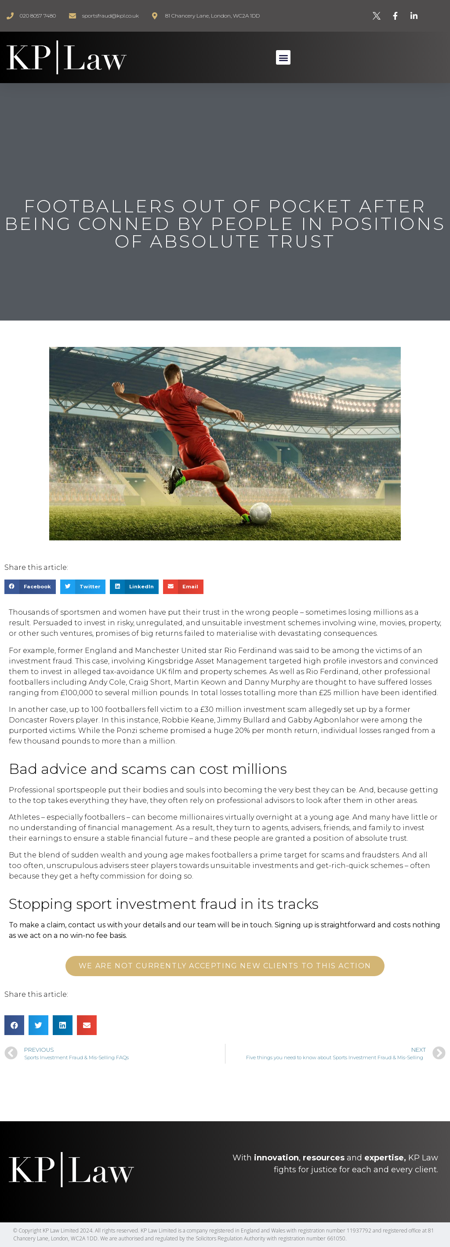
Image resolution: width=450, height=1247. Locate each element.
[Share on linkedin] (134, 587)
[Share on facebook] (30, 587)
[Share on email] (183, 587)
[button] (283, 57)
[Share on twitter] (82, 587)
